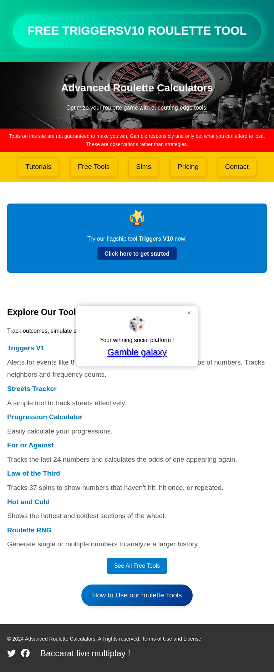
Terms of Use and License (171, 639)
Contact (237, 166)
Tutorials (38, 166)
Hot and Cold (28, 502)
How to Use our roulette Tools (137, 595)
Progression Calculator (44, 417)
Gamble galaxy (137, 352)
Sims (143, 166)
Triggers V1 (26, 348)
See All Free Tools (137, 566)
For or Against (30, 445)
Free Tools (94, 166)
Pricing (188, 166)
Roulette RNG (29, 530)
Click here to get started (137, 254)
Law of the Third (33, 473)
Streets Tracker (32, 388)
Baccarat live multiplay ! (85, 653)
